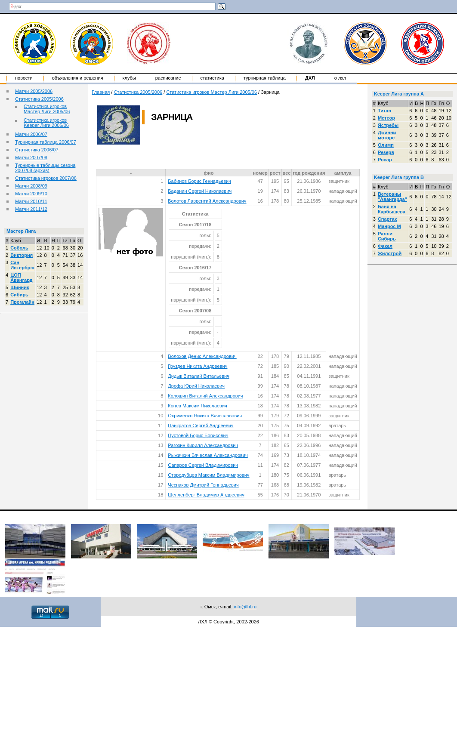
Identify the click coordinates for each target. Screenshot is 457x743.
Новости (24, 77)
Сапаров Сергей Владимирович (203, 465)
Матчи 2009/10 (31, 193)
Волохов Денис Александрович (202, 356)
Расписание (168, 77)
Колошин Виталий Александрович (205, 395)
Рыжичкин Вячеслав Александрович (207, 455)
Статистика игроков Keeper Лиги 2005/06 (46, 122)
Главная (101, 92)
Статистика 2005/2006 (39, 99)
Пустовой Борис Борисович (198, 435)
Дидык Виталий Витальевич (198, 376)
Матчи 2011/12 (31, 209)
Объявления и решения (77, 77)
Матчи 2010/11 (31, 201)
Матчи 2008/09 (31, 185)
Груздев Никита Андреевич (197, 366)
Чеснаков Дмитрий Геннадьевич (203, 484)
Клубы (129, 77)
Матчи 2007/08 (31, 157)
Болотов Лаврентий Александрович (207, 200)
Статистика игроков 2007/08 (46, 178)
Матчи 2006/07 (31, 134)
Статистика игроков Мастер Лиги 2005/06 (47, 109)
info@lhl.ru (245, 606)
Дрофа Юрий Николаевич (196, 385)
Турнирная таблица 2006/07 (45, 142)
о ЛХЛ (340, 77)
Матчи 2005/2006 (33, 91)
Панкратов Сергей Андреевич (200, 425)
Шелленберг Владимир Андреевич (206, 494)
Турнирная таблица (265, 77)
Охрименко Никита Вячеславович (205, 415)
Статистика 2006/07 (37, 149)
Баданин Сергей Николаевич (200, 191)
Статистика (212, 77)
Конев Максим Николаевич (197, 405)
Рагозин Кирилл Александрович (203, 445)
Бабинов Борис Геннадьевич (199, 181)
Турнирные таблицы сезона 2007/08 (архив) (45, 168)
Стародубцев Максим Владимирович (208, 475)
